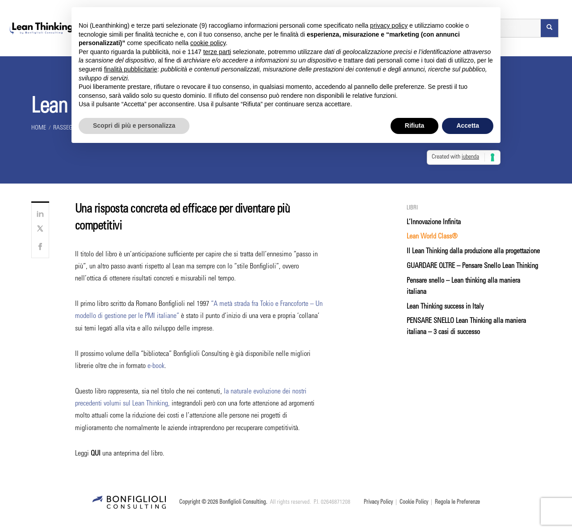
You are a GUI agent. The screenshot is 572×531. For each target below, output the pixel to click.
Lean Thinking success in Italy (445, 306)
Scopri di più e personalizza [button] (134, 125)
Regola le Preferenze (457, 503)
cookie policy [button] (208, 42)
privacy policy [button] (389, 25)
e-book (155, 366)
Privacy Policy (378, 503)
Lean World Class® (432, 236)
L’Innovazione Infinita (434, 222)
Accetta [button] (467, 125)
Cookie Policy (414, 503)
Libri (412, 208)
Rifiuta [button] (415, 125)
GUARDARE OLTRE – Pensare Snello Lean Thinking (472, 266)
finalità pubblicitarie (130, 69)
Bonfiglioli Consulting (242, 503)
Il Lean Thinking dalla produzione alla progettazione (473, 251)
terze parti (217, 51)
